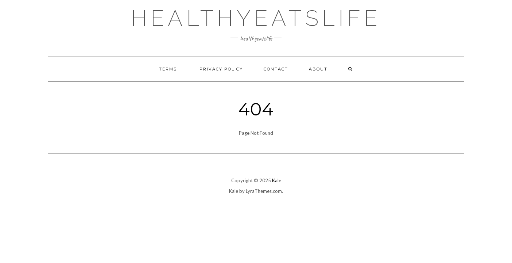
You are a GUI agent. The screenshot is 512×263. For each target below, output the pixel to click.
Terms (169, 69)
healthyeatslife (256, 18)
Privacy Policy (221, 69)
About (318, 69)
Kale (276, 180)
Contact (276, 69)
